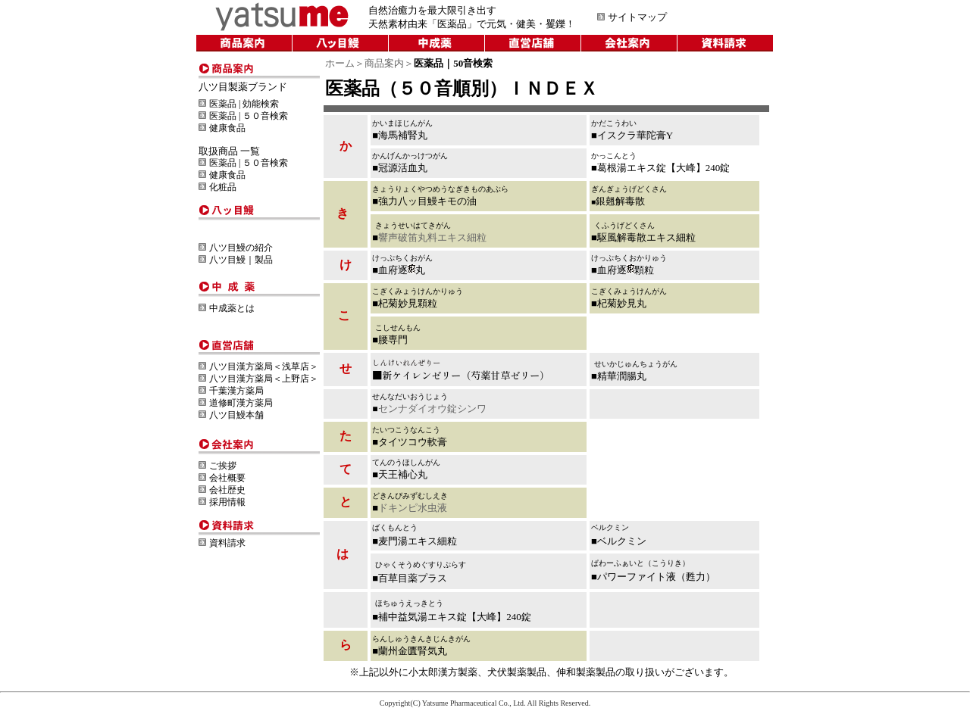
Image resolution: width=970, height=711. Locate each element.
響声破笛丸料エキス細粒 (432, 237)
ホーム (340, 63)
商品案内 (384, 63)
